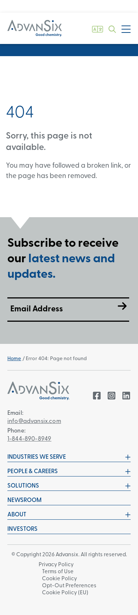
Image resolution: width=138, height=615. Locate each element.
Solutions (69, 486)
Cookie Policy (59, 579)
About (69, 515)
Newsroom (24, 500)
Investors (22, 529)
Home (14, 359)
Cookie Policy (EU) (65, 593)
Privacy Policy (56, 565)
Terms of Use (58, 572)
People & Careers (69, 471)
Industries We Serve (69, 457)
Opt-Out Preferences (69, 586)
